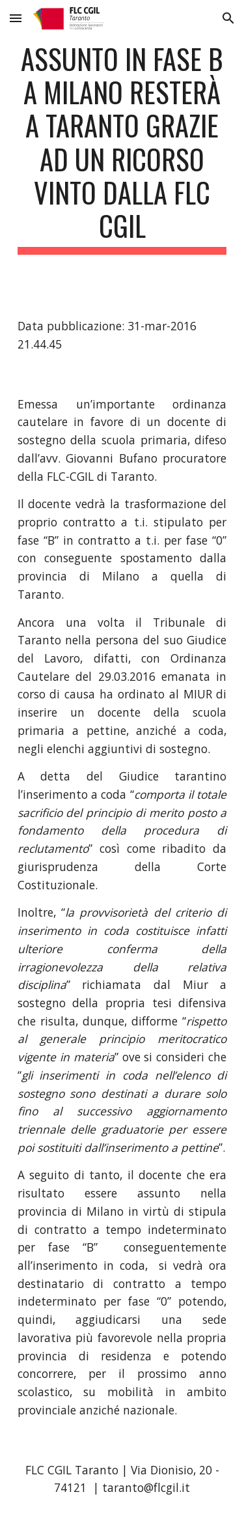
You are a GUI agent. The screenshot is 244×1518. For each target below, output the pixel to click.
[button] (15, 18)
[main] (122, 148)
